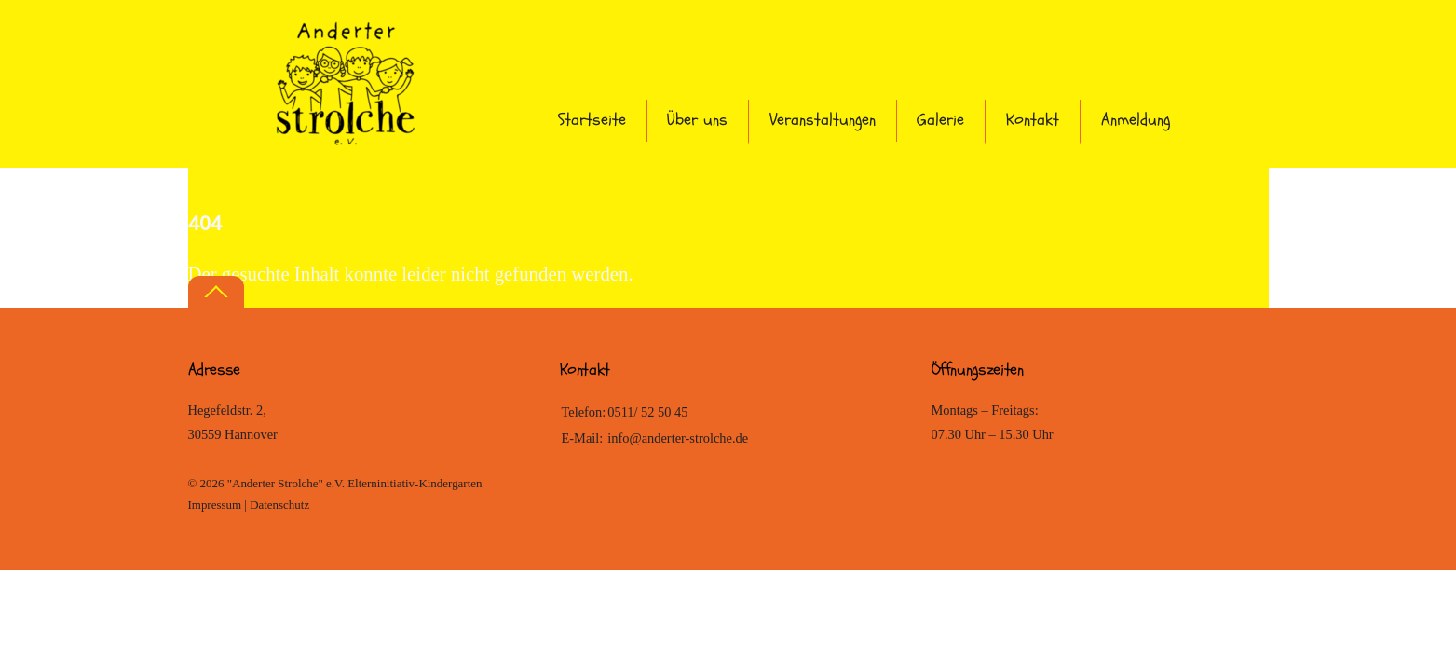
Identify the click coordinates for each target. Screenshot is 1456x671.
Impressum (215, 505)
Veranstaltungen (822, 119)
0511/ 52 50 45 (647, 411)
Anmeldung (1135, 119)
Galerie (940, 119)
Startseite (592, 119)
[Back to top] (216, 292)
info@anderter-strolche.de (677, 438)
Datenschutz (279, 505)
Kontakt (1032, 119)
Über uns (697, 119)
